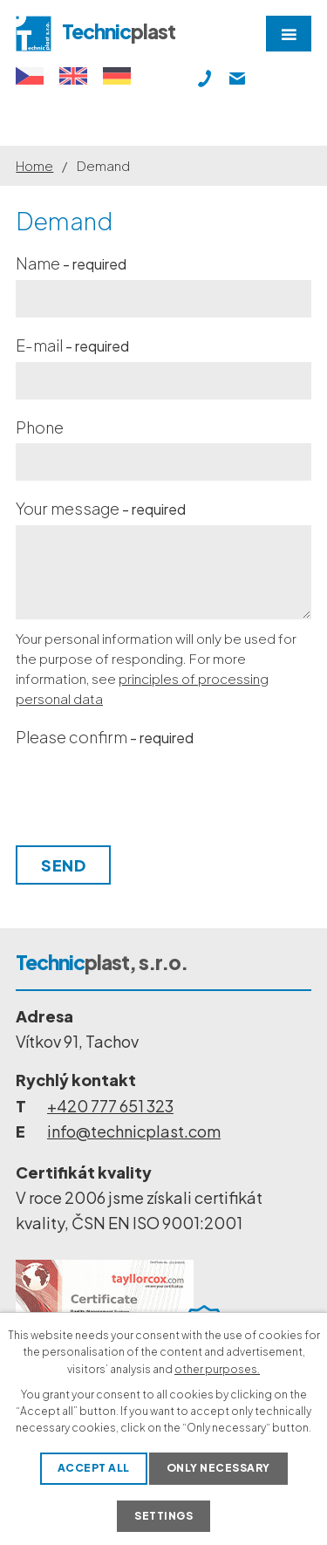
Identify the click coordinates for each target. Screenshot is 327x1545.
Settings (163, 1515)
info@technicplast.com (134, 1131)
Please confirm (105, 737)
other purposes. (217, 1369)
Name (71, 263)
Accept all (94, 1467)
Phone (40, 427)
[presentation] (144, 796)
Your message (101, 508)
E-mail (72, 345)
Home (34, 165)
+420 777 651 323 (110, 1106)
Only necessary (218, 1467)
